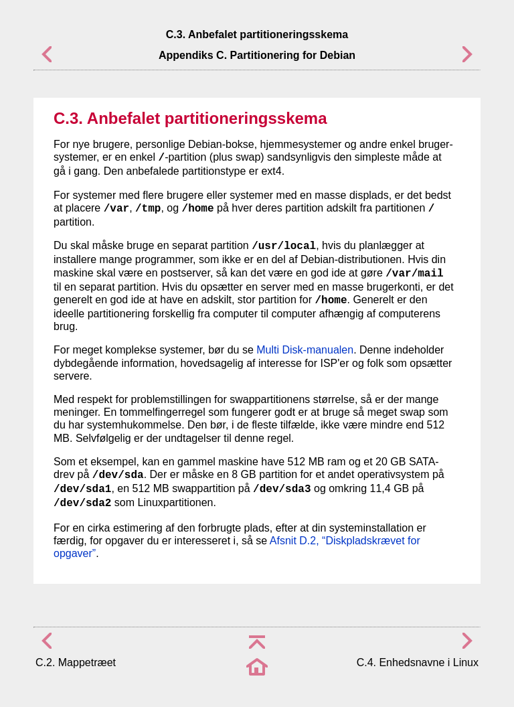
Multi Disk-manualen (304, 350)
